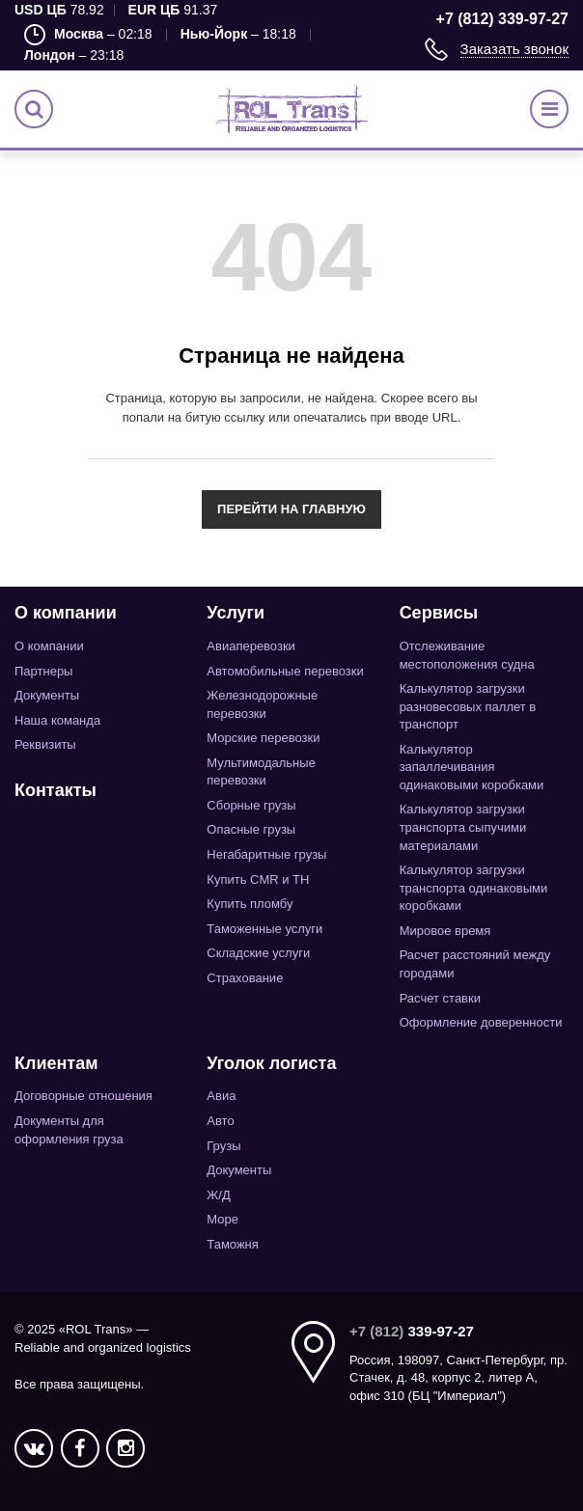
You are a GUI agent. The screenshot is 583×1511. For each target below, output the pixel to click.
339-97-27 (411, 1331)
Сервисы (439, 612)
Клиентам (56, 1063)
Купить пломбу (249, 903)
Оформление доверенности (481, 1022)
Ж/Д (218, 1195)
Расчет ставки (440, 998)
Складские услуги (258, 953)
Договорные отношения (83, 1095)
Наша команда (57, 720)
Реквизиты (45, 744)
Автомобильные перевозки (285, 671)
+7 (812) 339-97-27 (502, 19)
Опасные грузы (251, 829)
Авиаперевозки (251, 646)
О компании (65, 612)
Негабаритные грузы (266, 854)
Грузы (223, 1146)
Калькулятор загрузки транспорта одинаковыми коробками (474, 888)
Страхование (245, 978)
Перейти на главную (291, 509)
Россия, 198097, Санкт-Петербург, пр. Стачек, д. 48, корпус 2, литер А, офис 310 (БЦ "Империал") (458, 1378)
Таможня (233, 1244)
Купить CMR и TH (258, 879)
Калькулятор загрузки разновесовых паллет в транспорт (468, 706)
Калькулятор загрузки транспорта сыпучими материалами (463, 827)
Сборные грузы (251, 805)
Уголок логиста (271, 1063)
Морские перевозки (263, 737)
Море (222, 1219)
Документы (46, 695)
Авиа (221, 1095)
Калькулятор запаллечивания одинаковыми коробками (472, 767)
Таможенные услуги (264, 928)
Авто (220, 1120)
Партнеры (43, 671)
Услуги (235, 612)
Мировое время (445, 930)
